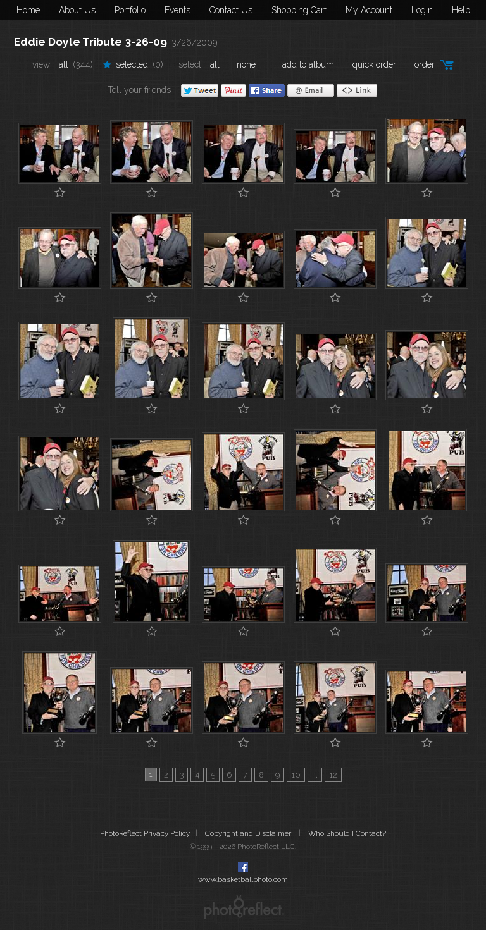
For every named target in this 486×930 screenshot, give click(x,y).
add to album (308, 64)
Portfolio (130, 10)
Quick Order (374, 64)
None (246, 64)
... (315, 775)
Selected (132, 64)
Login (422, 10)
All (63, 64)
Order (424, 64)
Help (461, 10)
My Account (369, 10)
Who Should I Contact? (347, 833)
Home (28, 10)
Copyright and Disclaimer (249, 833)
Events (177, 10)
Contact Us (230, 10)
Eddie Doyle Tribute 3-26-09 (90, 41)
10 (296, 775)
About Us (77, 10)
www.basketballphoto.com (243, 879)
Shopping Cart (299, 10)
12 (333, 775)
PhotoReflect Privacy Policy (145, 833)
